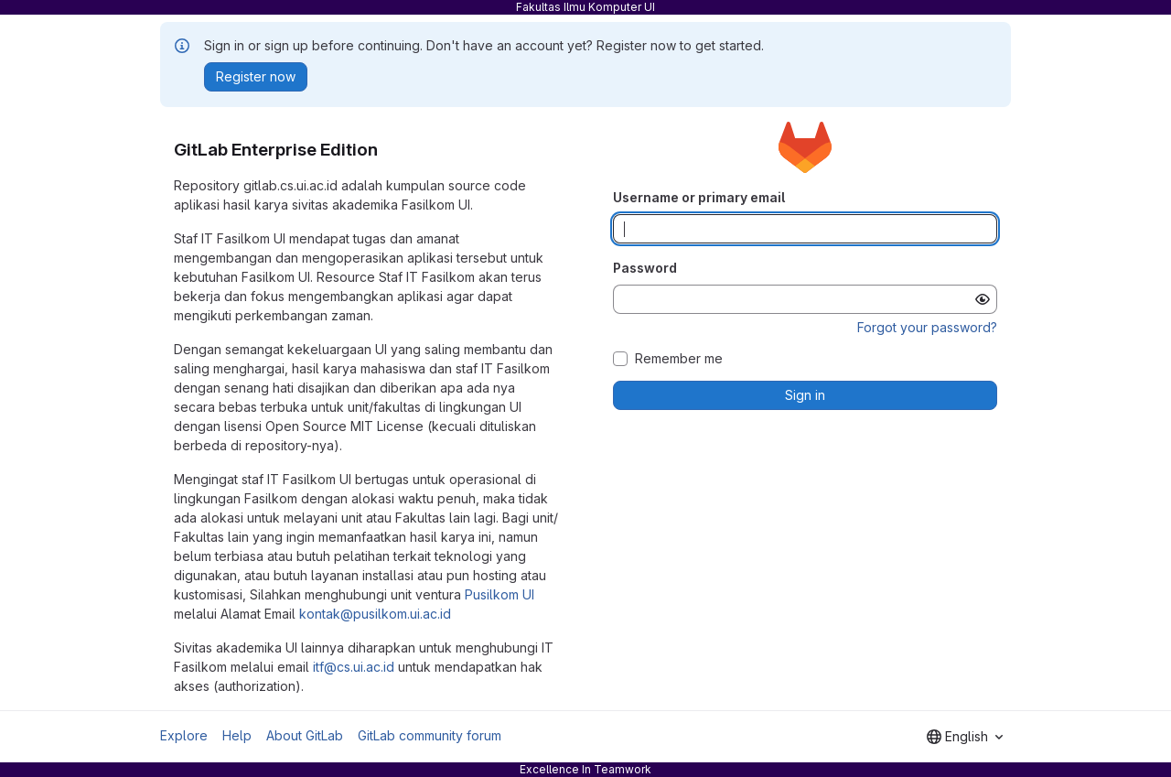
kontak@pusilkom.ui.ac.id (375, 613)
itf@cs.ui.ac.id (353, 666)
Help (237, 735)
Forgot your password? (927, 327)
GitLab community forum (429, 735)
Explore (184, 735)
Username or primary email (699, 197)
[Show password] (982, 299)
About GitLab (304, 735)
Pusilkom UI (499, 594)
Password (645, 267)
